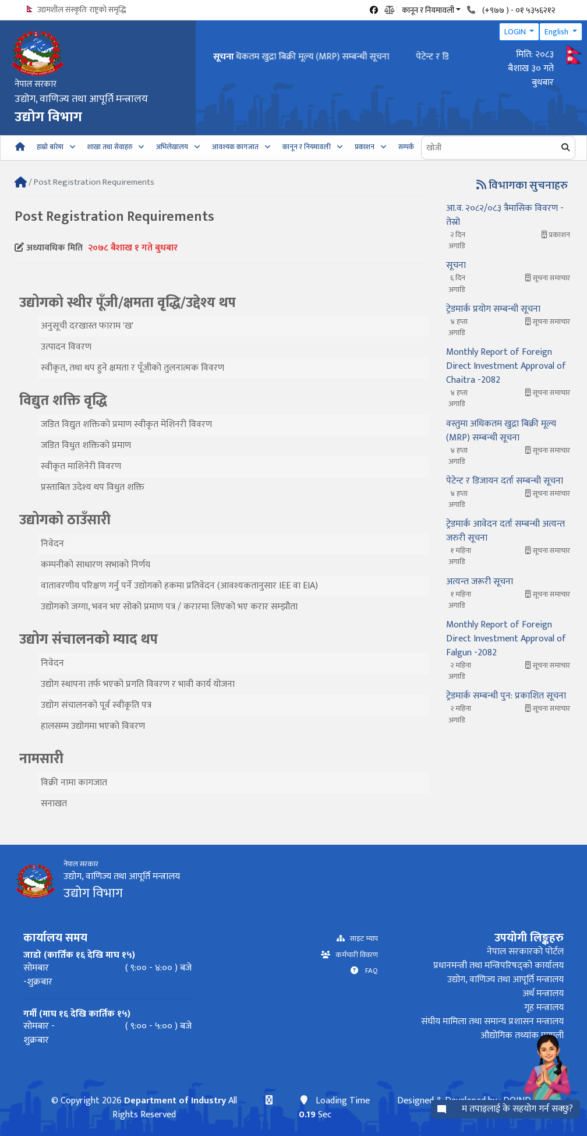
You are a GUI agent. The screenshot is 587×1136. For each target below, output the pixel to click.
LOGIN (516, 31)
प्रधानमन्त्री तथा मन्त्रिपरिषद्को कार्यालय (498, 965)
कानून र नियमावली (306, 147)
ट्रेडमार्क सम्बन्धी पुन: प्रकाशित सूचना (506, 696)
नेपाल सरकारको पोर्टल (525, 951)
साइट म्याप (361, 939)
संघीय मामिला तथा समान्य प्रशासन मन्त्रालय (492, 1021)
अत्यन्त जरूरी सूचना (479, 582)
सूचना (456, 265)
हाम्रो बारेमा (50, 147)
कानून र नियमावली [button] (428, 9)
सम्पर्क (406, 147)
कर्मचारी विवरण (354, 955)
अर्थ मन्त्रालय (543, 993)
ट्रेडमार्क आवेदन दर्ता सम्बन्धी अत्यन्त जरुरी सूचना (505, 531)
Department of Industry (175, 1101)
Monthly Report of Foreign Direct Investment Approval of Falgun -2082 (506, 639)
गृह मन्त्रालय (544, 1007)
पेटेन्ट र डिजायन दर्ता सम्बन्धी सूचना (504, 481)
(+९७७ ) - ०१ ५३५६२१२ (519, 10)
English (557, 31)
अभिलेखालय (172, 147)
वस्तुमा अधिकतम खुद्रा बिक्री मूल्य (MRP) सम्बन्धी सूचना (329, 57)
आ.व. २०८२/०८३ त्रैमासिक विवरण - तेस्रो (505, 215)
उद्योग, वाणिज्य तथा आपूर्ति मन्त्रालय (505, 979)
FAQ (368, 971)
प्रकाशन (364, 147)
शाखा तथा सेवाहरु (109, 147)
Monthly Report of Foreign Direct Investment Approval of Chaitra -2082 (506, 366)
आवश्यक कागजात (235, 147)
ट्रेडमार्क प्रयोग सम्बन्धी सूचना (493, 309)
